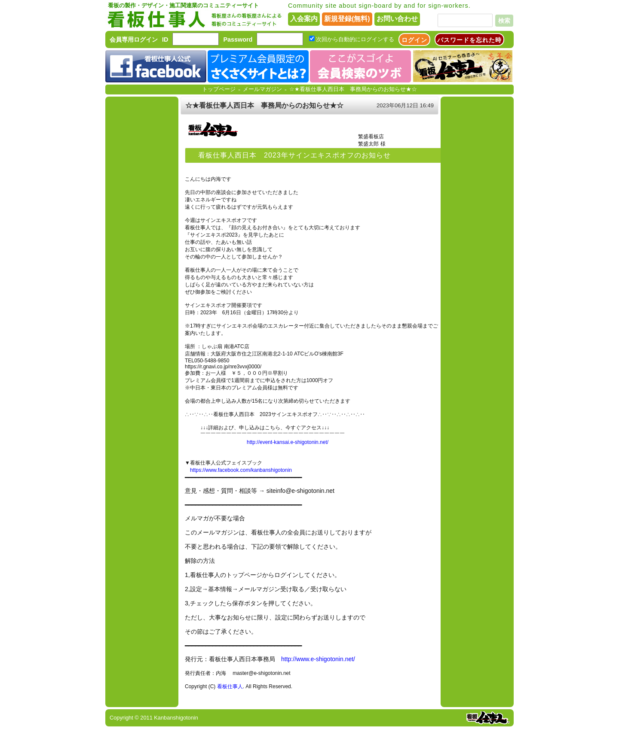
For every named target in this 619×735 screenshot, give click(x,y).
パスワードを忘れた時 (469, 39)
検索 (504, 20)
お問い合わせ (397, 18)
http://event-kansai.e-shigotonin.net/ (287, 442)
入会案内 (304, 18)
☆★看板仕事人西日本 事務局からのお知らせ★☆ (353, 89)
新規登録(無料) (347, 18)
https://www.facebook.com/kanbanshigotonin (241, 470)
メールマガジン (262, 89)
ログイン (414, 39)
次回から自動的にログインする (355, 39)
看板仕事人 (230, 686)
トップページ (219, 89)
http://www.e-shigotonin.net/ (318, 659)
